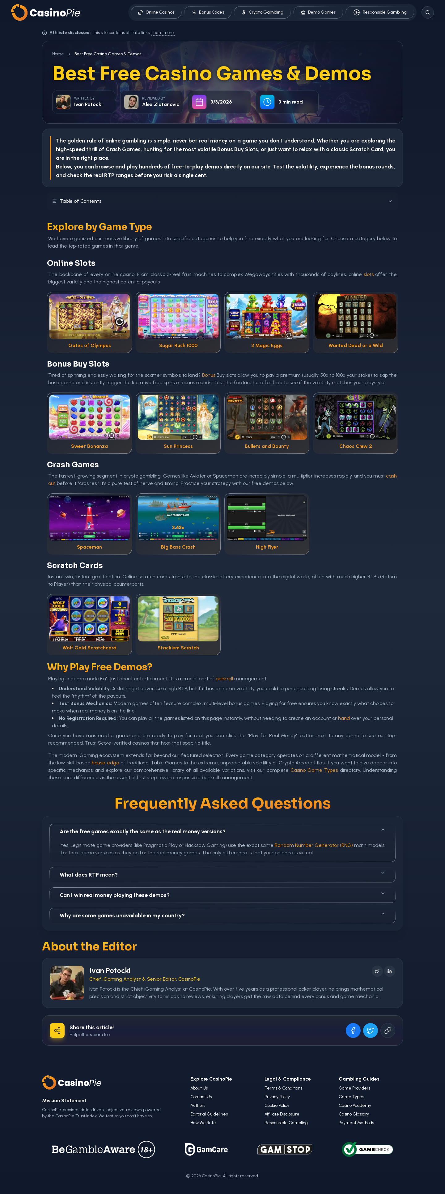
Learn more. (163, 32)
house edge (105, 763)
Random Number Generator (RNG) (314, 845)
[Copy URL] (387, 1030)
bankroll (224, 679)
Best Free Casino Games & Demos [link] (107, 54)
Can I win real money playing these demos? (222, 895)
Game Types (351, 1096)
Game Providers (354, 1088)
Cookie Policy (277, 1105)
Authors (197, 1105)
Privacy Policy (277, 1096)
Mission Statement (64, 1100)
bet (193, 140)
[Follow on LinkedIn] (389, 971)
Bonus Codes (208, 12)
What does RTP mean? (222, 874)
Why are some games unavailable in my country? (222, 915)
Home (58, 54)
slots (369, 274)
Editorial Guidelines (209, 1114)
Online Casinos (156, 12)
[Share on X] (370, 1030)
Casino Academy (355, 1105)
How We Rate (203, 1122)
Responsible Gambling (380, 12)
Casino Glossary (354, 1114)
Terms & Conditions (283, 1088)
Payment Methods (356, 1122)
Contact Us (201, 1096)
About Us (199, 1088)
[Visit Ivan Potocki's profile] (67, 983)
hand (344, 718)
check (75, 175)
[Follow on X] (377, 971)
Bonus (225, 149)
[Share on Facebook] (353, 1030)
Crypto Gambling (262, 12)
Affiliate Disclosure (282, 1114)
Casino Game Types (314, 770)
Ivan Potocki (109, 970)
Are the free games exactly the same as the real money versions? (222, 831)
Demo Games (318, 12)
